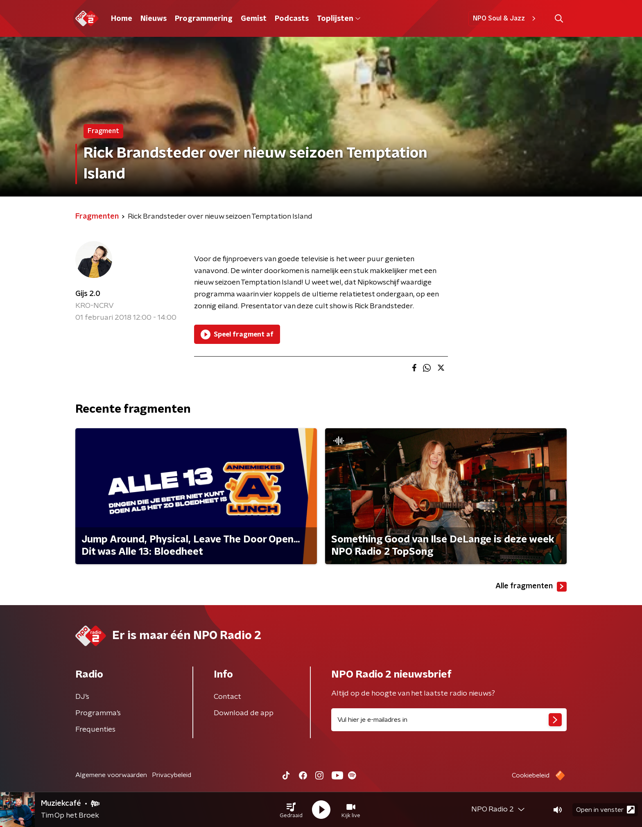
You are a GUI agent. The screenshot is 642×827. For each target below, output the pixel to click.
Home (121, 19)
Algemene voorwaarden (111, 775)
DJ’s (82, 696)
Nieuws (153, 19)
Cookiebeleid (530, 775)
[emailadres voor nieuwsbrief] (449, 719)
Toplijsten (338, 19)
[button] (291, 810)
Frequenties (95, 729)
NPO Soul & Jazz (505, 18)
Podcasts (292, 19)
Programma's (98, 713)
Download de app (244, 713)
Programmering (204, 19)
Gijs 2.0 (87, 294)
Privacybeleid (171, 775)
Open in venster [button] (605, 809)
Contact (227, 696)
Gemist (254, 19)
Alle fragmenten (531, 587)
